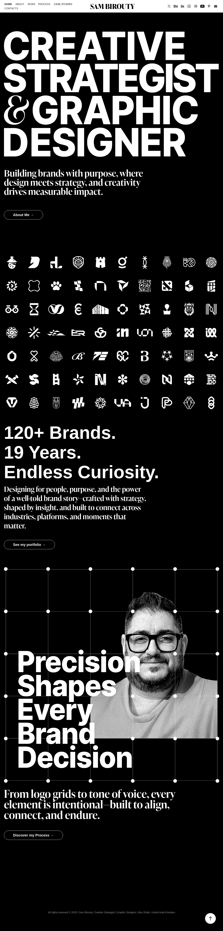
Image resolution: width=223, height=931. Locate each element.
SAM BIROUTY (112, 6)
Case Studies (63, 4)
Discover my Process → (33, 835)
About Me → (23, 215)
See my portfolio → (29, 545)
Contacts (11, 8)
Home (8, 4)
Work (32, 4)
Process (44, 4)
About (19, 4)
